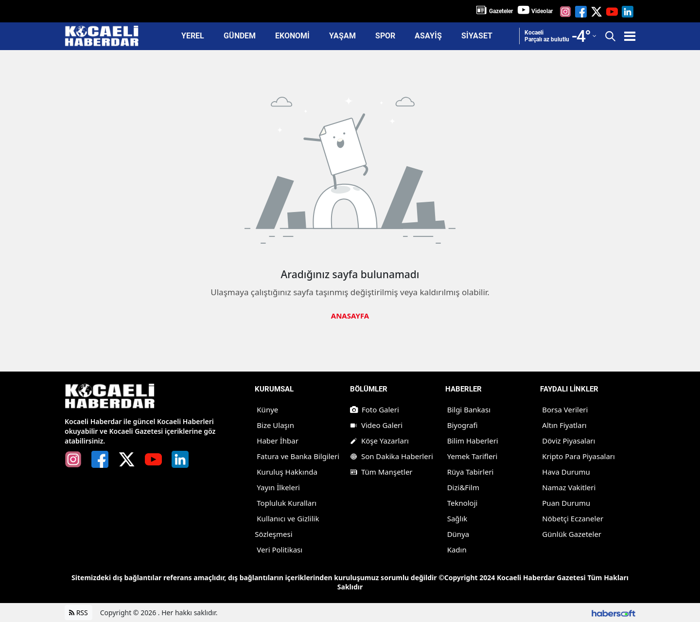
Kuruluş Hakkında (287, 472)
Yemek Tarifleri (472, 456)
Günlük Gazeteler (571, 534)
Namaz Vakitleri (568, 487)
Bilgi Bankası (468, 409)
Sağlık (457, 518)
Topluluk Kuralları (286, 503)
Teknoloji (462, 503)
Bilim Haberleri (472, 440)
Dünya (458, 534)
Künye (267, 409)
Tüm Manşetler (381, 472)
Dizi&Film (463, 487)
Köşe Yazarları (379, 440)
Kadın (457, 549)
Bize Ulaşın (275, 425)
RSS (78, 612)
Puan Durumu (566, 503)
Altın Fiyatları (564, 425)
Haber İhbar (277, 440)
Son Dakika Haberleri (391, 456)
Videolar (542, 11)
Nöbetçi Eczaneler (572, 518)
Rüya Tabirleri (470, 472)
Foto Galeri (374, 409)
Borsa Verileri (565, 409)
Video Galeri (376, 425)
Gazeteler (501, 11)
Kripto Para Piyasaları (578, 456)
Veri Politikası (279, 549)
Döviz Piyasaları (568, 440)
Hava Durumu (566, 472)
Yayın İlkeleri (278, 487)
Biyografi (462, 425)
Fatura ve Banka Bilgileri (298, 456)
